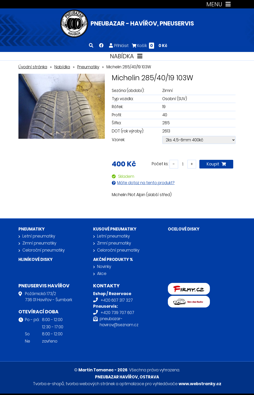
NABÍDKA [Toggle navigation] (127, 56)
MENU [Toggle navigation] (219, 4)
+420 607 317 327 (117, 300)
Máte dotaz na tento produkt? (146, 183)
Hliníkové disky (35, 259)
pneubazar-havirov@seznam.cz (119, 322)
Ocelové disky (183, 229)
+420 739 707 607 (117, 312)
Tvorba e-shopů (48, 384)
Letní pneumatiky (38, 236)
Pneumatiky (88, 67)
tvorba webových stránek (90, 384)
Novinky (104, 266)
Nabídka (62, 67)
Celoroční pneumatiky (43, 250)
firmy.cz (175, 286)
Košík (149, 45)
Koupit (216, 164)
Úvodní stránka (32, 67)
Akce (101, 273)
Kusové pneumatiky (114, 229)
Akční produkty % (113, 259)
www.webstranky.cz (200, 384)
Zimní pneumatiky (39, 243)
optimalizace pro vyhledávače (148, 384)
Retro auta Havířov (186, 299)
